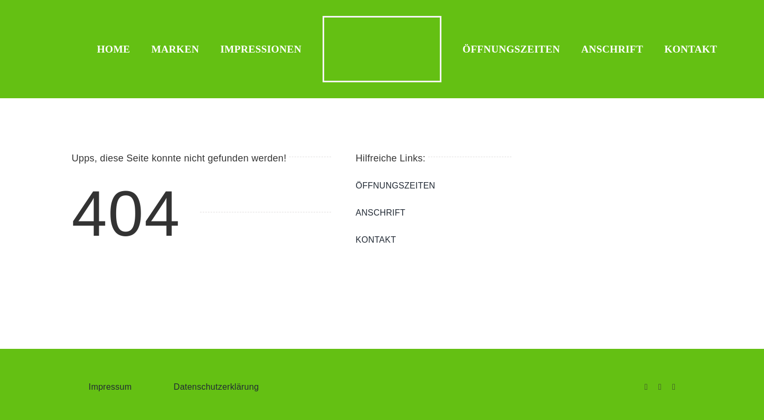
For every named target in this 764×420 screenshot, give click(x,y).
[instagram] (660, 387)
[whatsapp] (673, 387)
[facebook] (646, 387)
